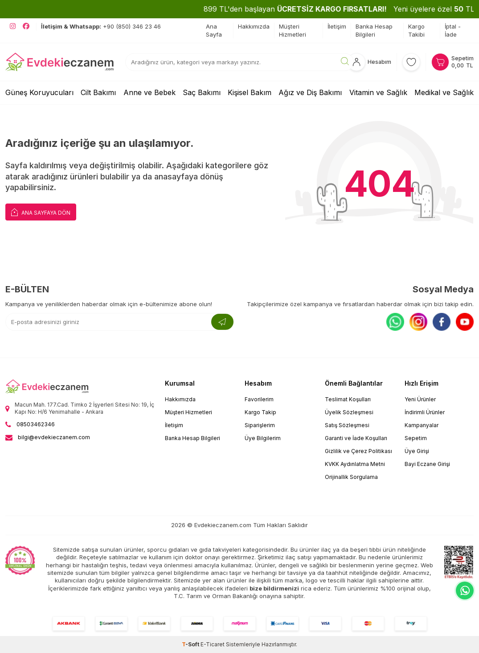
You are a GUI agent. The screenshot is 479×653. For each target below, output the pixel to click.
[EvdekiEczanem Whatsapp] (465, 590)
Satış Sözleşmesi (347, 425)
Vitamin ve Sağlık (378, 92)
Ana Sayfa (214, 30)
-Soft (191, 644)
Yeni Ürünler (420, 399)
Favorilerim (259, 399)
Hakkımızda (254, 26)
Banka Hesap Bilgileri (374, 30)
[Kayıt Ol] (222, 322)
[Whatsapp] (395, 322)
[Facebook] (441, 322)
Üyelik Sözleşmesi (349, 412)
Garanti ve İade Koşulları (356, 438)
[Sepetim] (452, 62)
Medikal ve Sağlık (444, 92)
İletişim (337, 26)
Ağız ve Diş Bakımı (310, 92)
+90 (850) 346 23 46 (101, 26)
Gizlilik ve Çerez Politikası (358, 451)
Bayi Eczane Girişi (427, 464)
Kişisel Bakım (249, 92)
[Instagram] (418, 322)
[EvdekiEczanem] (60, 62)
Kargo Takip (260, 412)
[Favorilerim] (411, 62)
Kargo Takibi (416, 30)
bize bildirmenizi (274, 588)
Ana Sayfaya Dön (40, 211)
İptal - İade (453, 30)
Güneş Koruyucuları (39, 92)
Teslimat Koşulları (348, 399)
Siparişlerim (260, 425)
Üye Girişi (417, 451)
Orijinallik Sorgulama (351, 477)
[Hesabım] (369, 62)
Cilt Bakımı (98, 92)
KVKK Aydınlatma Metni (355, 464)
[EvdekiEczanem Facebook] (26, 26)
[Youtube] (465, 322)
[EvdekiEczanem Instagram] (13, 26)
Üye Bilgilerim (263, 438)
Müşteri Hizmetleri (292, 30)
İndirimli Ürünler (425, 412)
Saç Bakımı (202, 92)
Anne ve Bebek (149, 92)
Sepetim (416, 438)
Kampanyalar (421, 425)
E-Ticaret (213, 644)
